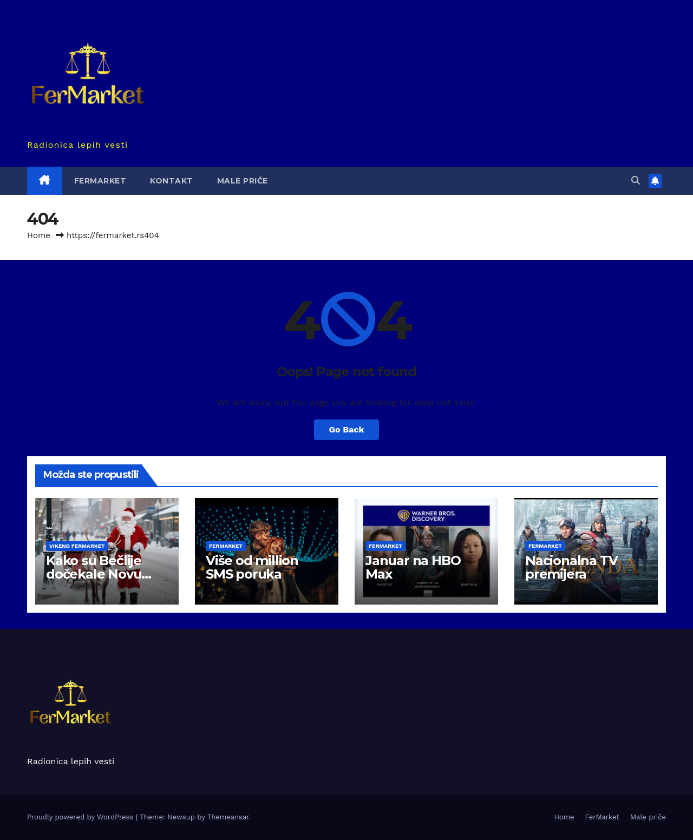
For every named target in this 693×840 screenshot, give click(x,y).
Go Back (346, 429)
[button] (635, 180)
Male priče (242, 181)
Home (38, 235)
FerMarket (100, 181)
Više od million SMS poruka (252, 567)
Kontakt (171, 181)
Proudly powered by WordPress (81, 817)
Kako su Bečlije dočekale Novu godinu (93, 574)
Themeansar (228, 817)
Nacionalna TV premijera (571, 567)
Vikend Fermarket (77, 546)
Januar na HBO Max (412, 567)
